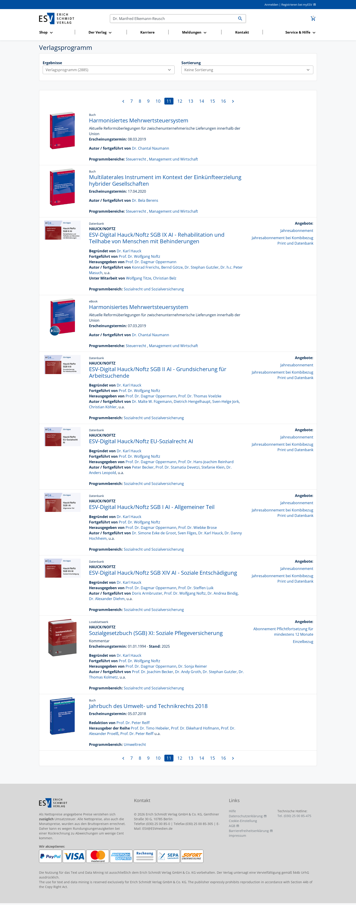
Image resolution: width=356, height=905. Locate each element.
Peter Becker (143, 467)
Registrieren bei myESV (296, 4)
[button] (55, 32)
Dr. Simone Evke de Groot (154, 532)
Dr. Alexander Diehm (107, 598)
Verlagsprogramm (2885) (110, 70)
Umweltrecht (135, 744)
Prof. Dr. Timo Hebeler (150, 728)
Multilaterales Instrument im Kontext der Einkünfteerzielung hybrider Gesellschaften (165, 180)
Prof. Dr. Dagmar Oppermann (151, 261)
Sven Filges (187, 532)
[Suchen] (172, 18)
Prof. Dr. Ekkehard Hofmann (195, 728)
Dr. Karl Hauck (129, 250)
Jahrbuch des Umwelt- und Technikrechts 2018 (148, 706)
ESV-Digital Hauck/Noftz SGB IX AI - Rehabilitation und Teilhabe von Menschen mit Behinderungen (157, 238)
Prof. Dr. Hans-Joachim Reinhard (206, 461)
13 (190, 101)
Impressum (237, 835)
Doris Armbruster (147, 593)
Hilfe (232, 811)
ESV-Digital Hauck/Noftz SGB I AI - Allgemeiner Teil (152, 507)
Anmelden (271, 4)
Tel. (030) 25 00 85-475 (294, 816)
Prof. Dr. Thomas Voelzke (199, 396)
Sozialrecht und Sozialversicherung (154, 289)
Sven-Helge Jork (225, 401)
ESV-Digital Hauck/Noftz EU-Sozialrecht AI (141, 441)
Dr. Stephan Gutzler (202, 267)
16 (223, 101)
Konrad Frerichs (145, 267)
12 (179, 101)
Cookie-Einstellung (243, 821)
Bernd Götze (172, 267)
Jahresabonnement (296, 230)
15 (212, 101)
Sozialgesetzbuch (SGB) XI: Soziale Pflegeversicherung (156, 633)
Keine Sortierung (248, 70)
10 (158, 101)
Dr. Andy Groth (188, 671)
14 (201, 101)
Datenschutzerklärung (246, 816)
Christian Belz (164, 278)
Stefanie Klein (213, 467)
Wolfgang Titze (138, 278)
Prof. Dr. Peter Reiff (133, 722)
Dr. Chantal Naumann (150, 148)
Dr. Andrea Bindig (223, 593)
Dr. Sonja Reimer (192, 666)
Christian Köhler (103, 406)
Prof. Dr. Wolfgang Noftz (139, 256)
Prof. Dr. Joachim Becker (152, 671)
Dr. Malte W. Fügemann (152, 401)
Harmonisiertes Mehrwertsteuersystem (138, 120)
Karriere (147, 32)
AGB (232, 826)
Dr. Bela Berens (145, 200)
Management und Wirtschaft (173, 159)
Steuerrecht (136, 159)
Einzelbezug (303, 641)
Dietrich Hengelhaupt (192, 401)
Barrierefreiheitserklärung (249, 831)
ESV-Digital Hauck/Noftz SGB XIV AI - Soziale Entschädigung (163, 572)
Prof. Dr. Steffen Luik (195, 587)
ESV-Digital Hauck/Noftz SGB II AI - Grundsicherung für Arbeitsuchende (157, 372)
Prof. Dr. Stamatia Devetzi (178, 467)
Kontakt (242, 32)
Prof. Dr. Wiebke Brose (197, 527)
